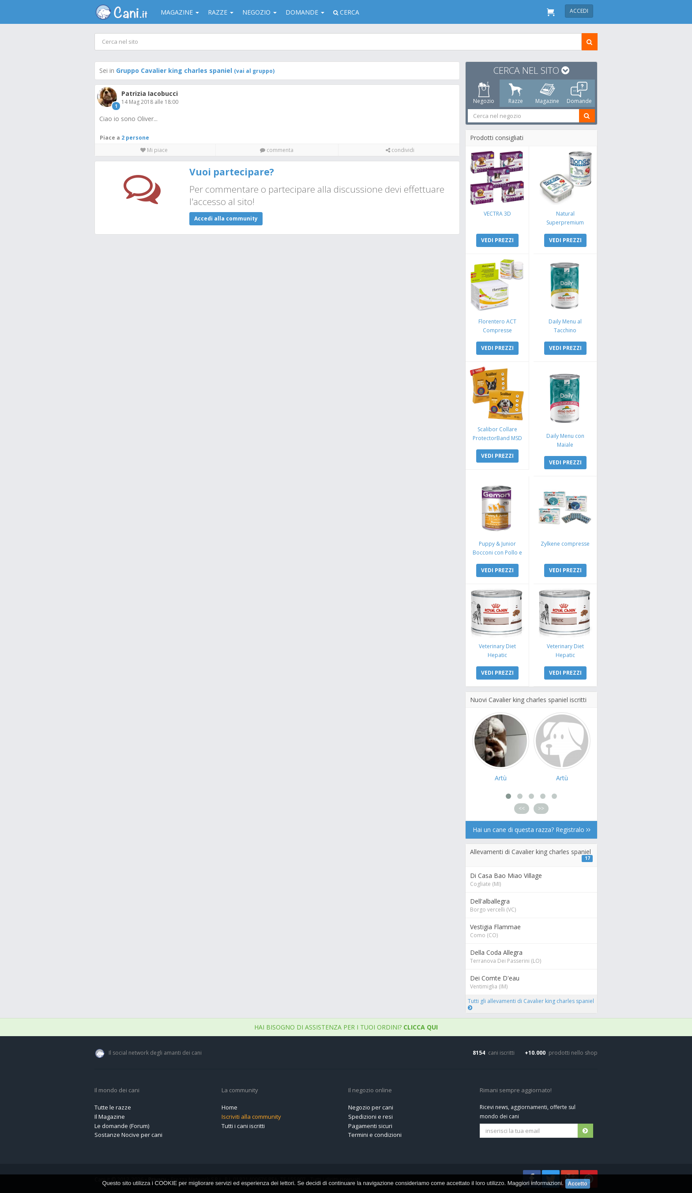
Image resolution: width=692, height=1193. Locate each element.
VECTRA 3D (497, 213)
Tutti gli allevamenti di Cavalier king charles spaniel (531, 1003)
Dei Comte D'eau (494, 978)
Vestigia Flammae (495, 927)
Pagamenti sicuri (370, 1126)
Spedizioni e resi (370, 1117)
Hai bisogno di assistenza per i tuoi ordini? (346, 1027)
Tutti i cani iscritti (243, 1126)
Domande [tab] (579, 93)
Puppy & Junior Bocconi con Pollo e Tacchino (497, 552)
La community (240, 1090)
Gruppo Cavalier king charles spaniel (195, 70)
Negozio (259, 12)
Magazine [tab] (547, 93)
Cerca (346, 12)
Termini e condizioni (375, 1135)
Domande (305, 12)
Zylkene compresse (565, 543)
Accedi (579, 11)
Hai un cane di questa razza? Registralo (531, 829)
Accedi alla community (226, 218)
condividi (400, 150)
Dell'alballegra (490, 901)
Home (229, 1107)
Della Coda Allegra (496, 952)
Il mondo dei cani (116, 1090)
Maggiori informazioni (535, 1183)
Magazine (180, 12)
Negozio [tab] (483, 93)
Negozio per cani (370, 1107)
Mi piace (154, 150)
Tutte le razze (112, 1107)
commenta (276, 150)
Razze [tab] (515, 93)
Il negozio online (370, 1090)
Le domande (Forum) (121, 1126)
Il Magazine (109, 1117)
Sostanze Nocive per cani (128, 1135)
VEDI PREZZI (497, 240)
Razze (220, 12)
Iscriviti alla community (251, 1117)
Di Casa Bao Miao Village (506, 875)
